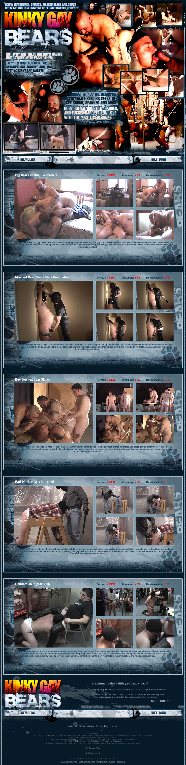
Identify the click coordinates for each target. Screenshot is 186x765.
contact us (121, 762)
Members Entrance (86, 726)
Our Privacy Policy (93, 748)
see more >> (160, 701)
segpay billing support (106, 762)
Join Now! (114, 726)
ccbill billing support (87, 762)
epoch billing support (69, 762)
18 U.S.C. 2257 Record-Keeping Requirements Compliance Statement (92, 741)
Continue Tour (102, 726)
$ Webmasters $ (93, 753)
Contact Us (72, 726)
